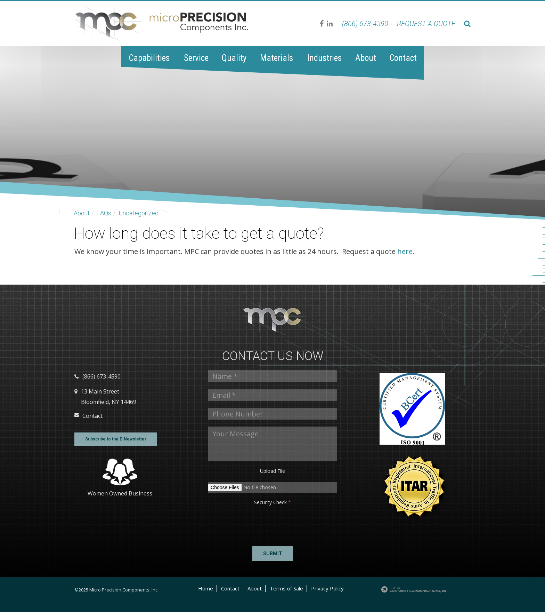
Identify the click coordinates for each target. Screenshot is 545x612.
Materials (276, 58)
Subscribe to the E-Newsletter (115, 439)
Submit (272, 553)
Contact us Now (272, 356)
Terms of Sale (286, 588)
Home (205, 588)
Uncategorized (138, 213)
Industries (324, 58)
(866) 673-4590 (365, 23)
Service (196, 58)
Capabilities (149, 58)
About (365, 58)
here (405, 251)
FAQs (104, 213)
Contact (403, 58)
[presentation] (229, 523)
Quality (234, 58)
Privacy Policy (327, 588)
